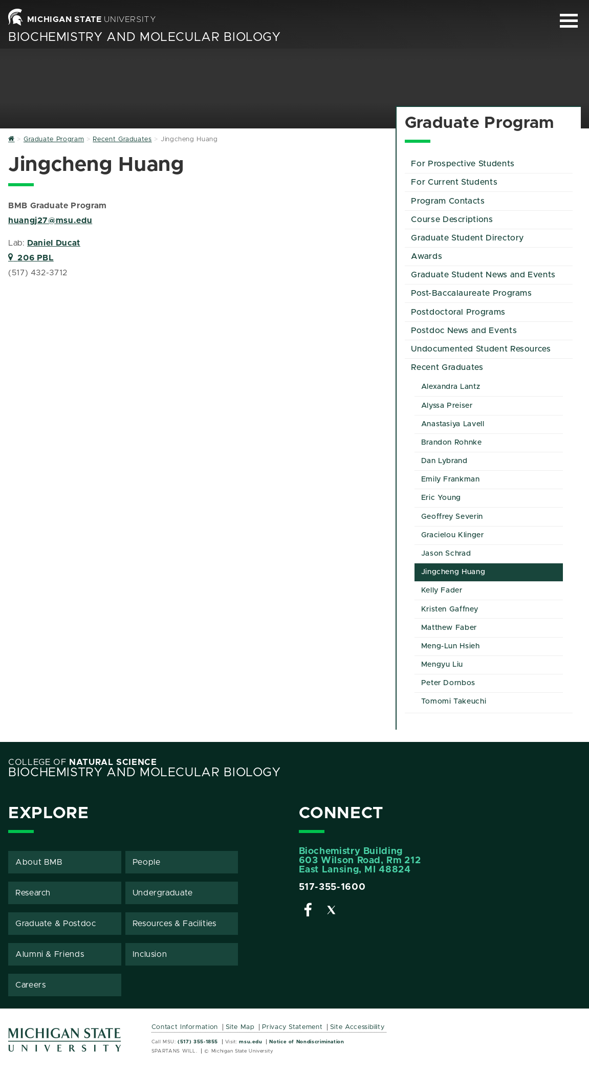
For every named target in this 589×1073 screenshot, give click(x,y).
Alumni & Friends (49, 954)
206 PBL (31, 258)
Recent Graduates (447, 367)
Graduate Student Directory (467, 238)
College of (82, 762)
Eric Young (441, 497)
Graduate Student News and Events (483, 275)
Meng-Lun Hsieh (450, 646)
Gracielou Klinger (452, 535)
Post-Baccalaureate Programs (471, 293)
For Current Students (454, 182)
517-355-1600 (332, 887)
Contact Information (184, 1027)
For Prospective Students (462, 164)
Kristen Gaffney (449, 609)
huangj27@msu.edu (50, 220)
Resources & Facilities (174, 923)
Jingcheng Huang (453, 572)
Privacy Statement (292, 1027)
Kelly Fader (442, 590)
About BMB (39, 862)
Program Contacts (448, 201)
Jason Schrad (446, 553)
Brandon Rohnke (451, 442)
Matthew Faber (449, 627)
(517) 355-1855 (198, 1041)
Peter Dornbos (448, 683)
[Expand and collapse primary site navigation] (569, 20)
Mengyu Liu (442, 664)
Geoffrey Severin (452, 516)
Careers (30, 985)
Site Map (240, 1027)
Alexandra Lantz (451, 386)
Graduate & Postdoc (55, 923)
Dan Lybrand (444, 461)
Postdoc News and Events (464, 330)
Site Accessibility (357, 1027)
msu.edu (250, 1041)
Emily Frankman (450, 479)
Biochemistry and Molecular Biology (144, 37)
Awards (426, 256)
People (147, 862)
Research (33, 893)
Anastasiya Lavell (453, 424)
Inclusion (150, 954)
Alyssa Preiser (447, 405)
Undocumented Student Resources (481, 349)
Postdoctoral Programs (458, 312)
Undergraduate (163, 893)
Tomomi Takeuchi (454, 701)
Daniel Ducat (53, 243)
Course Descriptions (452, 219)
